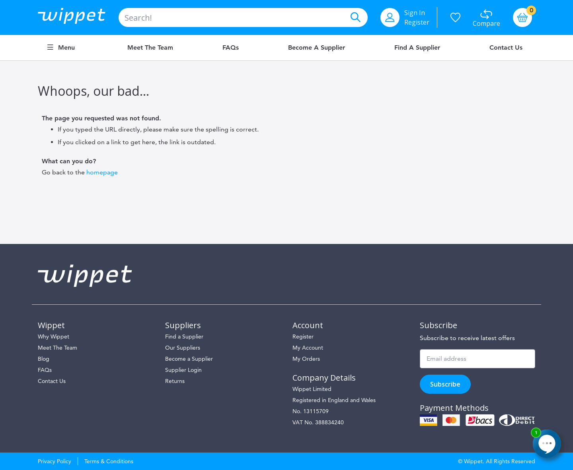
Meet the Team (150, 47)
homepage (102, 172)
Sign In (414, 12)
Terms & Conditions (108, 461)
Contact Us (505, 47)
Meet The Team (57, 347)
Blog (43, 358)
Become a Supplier (316, 47)
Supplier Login (183, 369)
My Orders (306, 358)
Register (416, 22)
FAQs (230, 47)
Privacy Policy (54, 461)
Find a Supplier (417, 47)
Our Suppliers (182, 347)
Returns (175, 381)
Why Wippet (53, 336)
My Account (307, 347)
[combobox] (243, 17)
